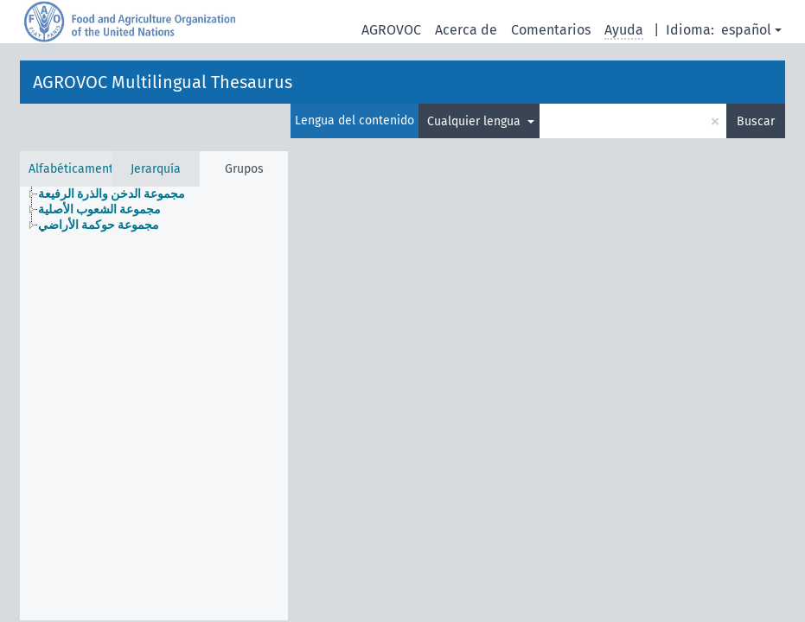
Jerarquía (156, 169)
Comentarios (551, 30)
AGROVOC (391, 30)
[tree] (154, 210)
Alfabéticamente (74, 169)
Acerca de (466, 30)
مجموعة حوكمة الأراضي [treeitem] (98, 225)
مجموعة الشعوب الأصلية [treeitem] (99, 209)
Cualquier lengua (475, 121)
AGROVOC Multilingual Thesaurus (162, 82)
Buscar (756, 121)
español (746, 30)
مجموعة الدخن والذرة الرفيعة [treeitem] (111, 194)
